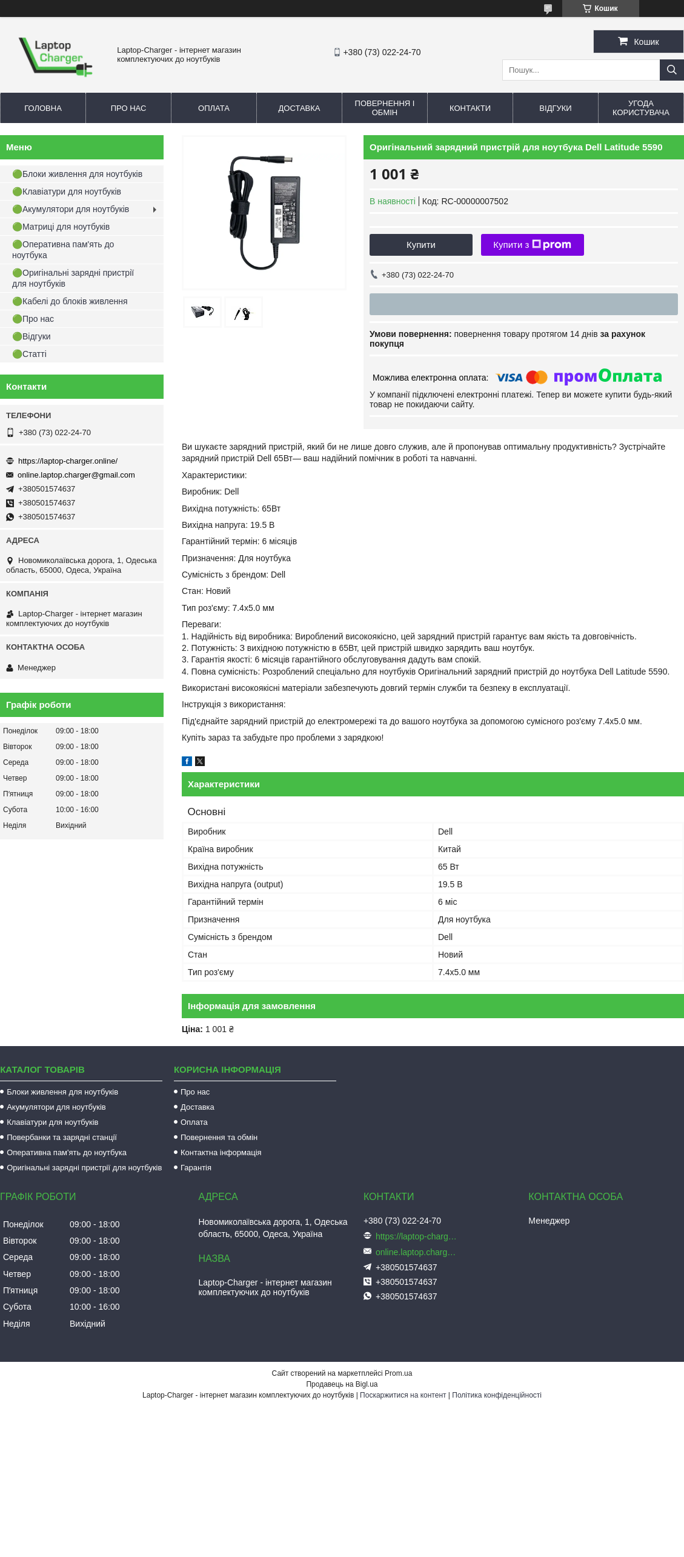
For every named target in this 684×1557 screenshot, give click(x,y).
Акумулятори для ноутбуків (56, 1107)
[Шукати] (672, 70)
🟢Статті (29, 354)
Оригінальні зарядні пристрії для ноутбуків (84, 1167)
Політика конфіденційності (497, 1395)
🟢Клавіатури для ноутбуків (66, 191)
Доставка (299, 108)
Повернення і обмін (385, 108)
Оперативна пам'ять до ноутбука (67, 1152)
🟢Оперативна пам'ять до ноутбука (63, 249)
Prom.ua (398, 1373)
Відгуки (555, 108)
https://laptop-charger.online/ (68, 460)
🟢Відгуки (31, 336)
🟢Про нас (33, 319)
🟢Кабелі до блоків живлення (70, 301)
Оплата (214, 108)
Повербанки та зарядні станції (62, 1137)
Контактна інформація (221, 1152)
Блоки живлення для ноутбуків (62, 1091)
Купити (421, 244)
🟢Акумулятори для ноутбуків (70, 209)
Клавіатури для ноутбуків (52, 1122)
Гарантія (196, 1167)
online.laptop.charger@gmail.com (76, 474)
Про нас (129, 108)
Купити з (532, 244)
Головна (43, 108)
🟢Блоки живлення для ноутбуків (77, 174)
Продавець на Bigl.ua (341, 1384)
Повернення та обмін (219, 1137)
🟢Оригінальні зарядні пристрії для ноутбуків (73, 278)
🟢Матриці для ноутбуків (61, 227)
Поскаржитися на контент (403, 1395)
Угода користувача (641, 108)
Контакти (470, 108)
